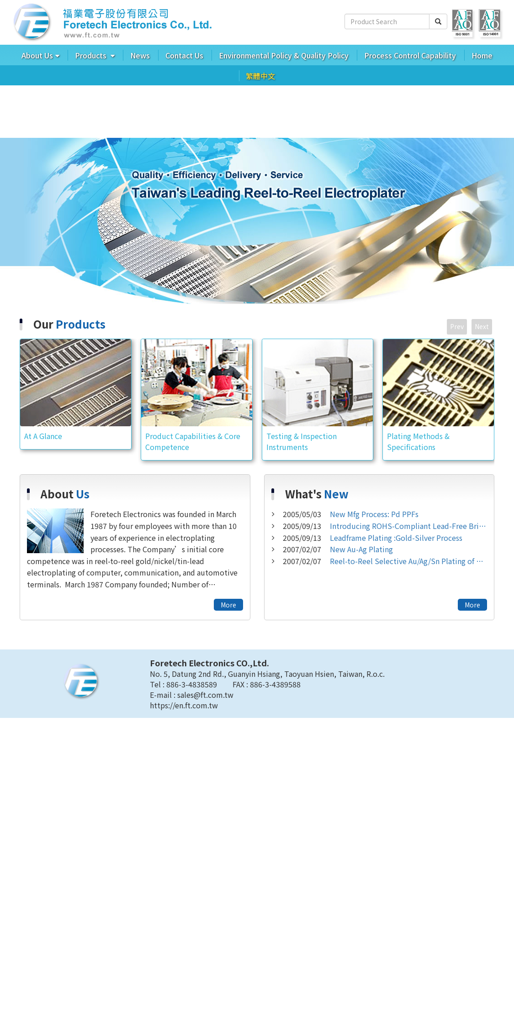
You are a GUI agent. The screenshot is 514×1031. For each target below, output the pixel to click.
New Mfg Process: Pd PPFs (351, 515)
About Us (37, 55)
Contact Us (184, 55)
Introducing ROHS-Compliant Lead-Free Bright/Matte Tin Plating (385, 527)
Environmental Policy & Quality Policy (284, 55)
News (140, 55)
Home (482, 55)
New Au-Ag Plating (338, 550)
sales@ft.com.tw (205, 696)
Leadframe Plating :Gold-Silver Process (372, 538)
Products (91, 55)
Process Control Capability (410, 55)
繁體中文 (260, 75)
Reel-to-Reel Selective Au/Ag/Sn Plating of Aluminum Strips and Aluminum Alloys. (385, 562)
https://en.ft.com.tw (184, 706)
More (228, 606)
